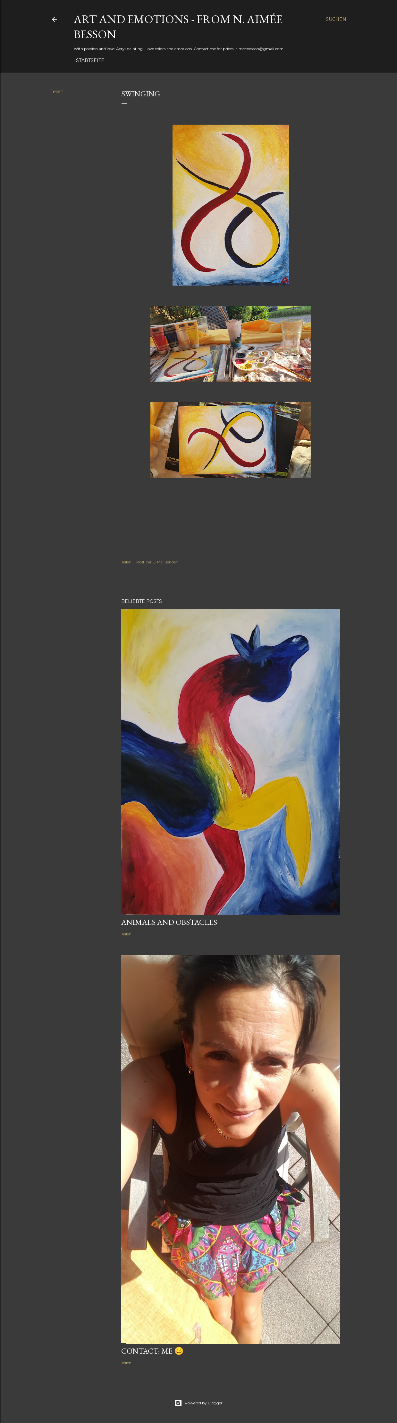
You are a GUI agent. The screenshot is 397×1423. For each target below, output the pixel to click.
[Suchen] (336, 19)
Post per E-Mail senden (157, 562)
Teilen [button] (57, 91)
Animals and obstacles (169, 922)
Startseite (90, 60)
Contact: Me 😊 (152, 1351)
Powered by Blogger (198, 1403)
